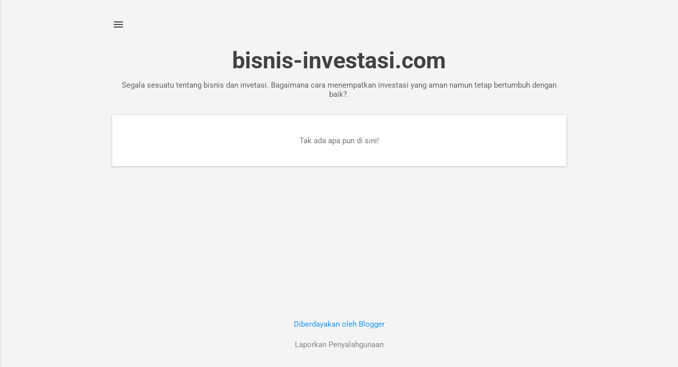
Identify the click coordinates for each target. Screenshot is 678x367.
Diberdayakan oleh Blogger (339, 324)
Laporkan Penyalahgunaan (339, 344)
